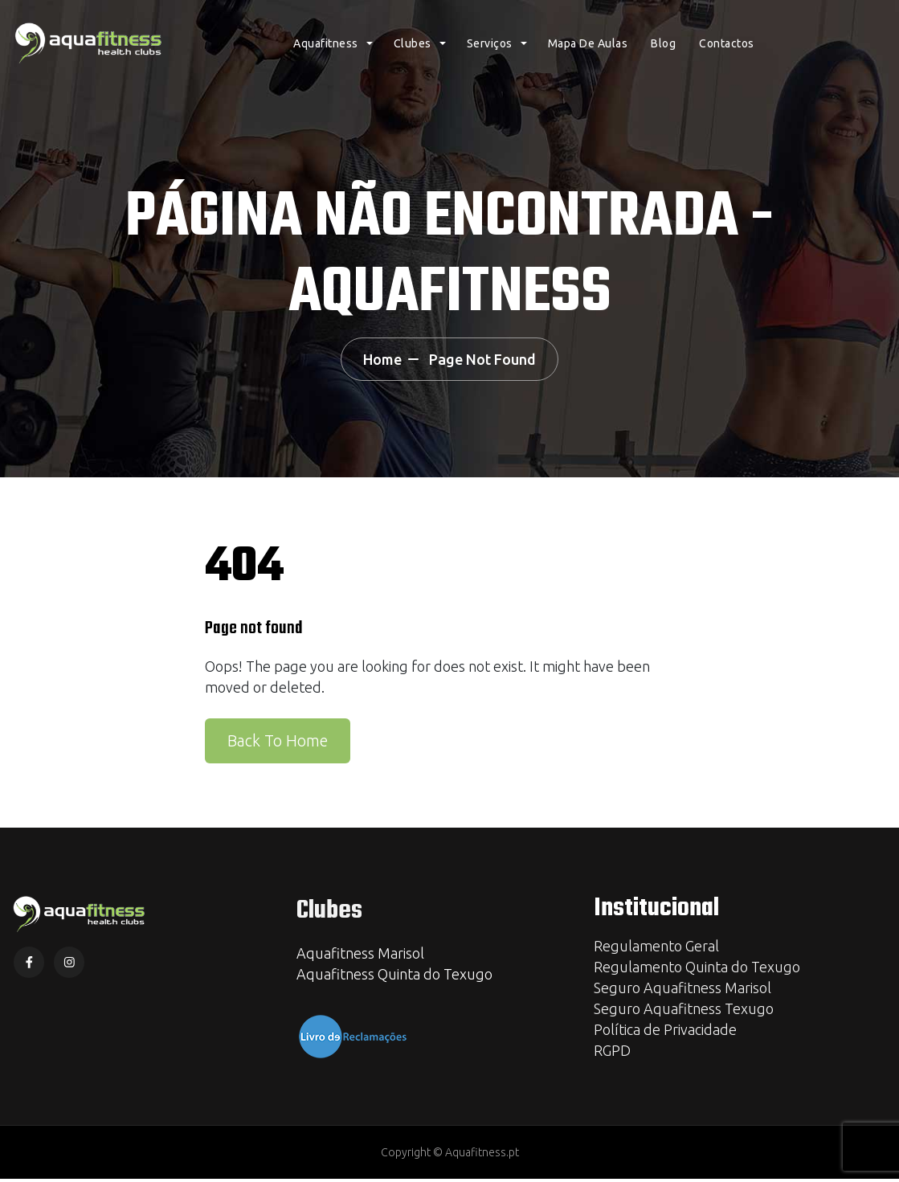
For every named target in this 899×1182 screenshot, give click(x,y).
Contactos (726, 52)
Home (375, 361)
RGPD (612, 1053)
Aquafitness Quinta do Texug (390, 977)
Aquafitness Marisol (360, 956)
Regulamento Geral (656, 949)
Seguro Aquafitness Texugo (684, 1012)
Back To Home (277, 743)
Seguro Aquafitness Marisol (682, 991)
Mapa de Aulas (588, 52)
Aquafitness (325, 52)
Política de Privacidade (665, 1033)
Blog (663, 52)
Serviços (490, 52)
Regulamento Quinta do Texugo (697, 970)
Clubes (412, 52)
